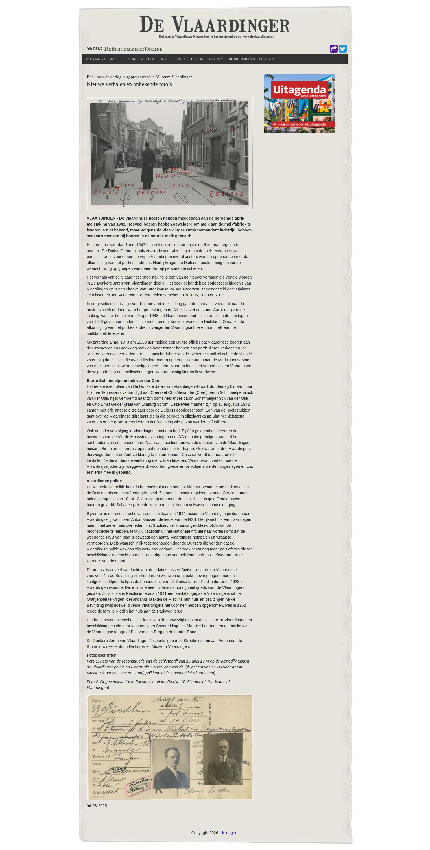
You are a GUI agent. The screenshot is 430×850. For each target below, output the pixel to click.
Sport (163, 59)
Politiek (148, 59)
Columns (217, 59)
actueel (117, 59)
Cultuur (180, 59)
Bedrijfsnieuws (242, 59)
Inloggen (229, 833)
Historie (198, 59)
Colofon (266, 59)
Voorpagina (96, 59)
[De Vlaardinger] (214, 26)
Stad (132, 59)
